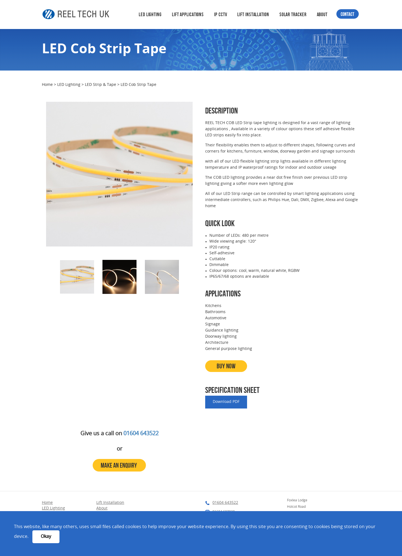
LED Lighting (150, 14)
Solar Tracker (293, 14)
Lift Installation (253, 14)
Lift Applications (188, 14)
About (322, 14)
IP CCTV (220, 14)
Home (48, 85)
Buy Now (226, 366)
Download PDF (226, 402)
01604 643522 (141, 434)
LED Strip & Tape (101, 85)
